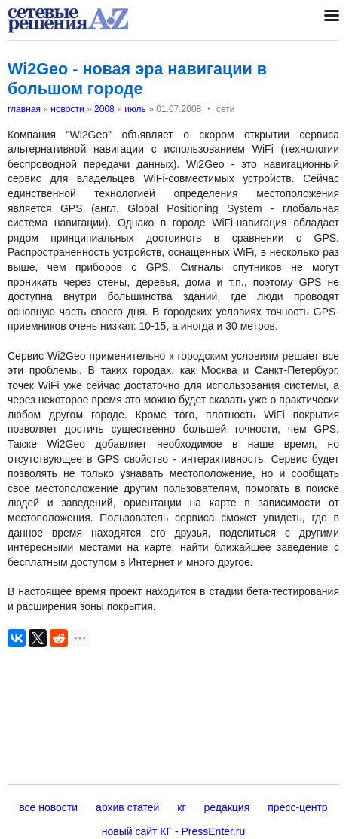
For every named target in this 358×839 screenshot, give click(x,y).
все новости (48, 807)
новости (67, 109)
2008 (104, 109)
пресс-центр (297, 807)
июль (135, 109)
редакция (227, 807)
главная (24, 109)
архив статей (127, 807)
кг (181, 807)
